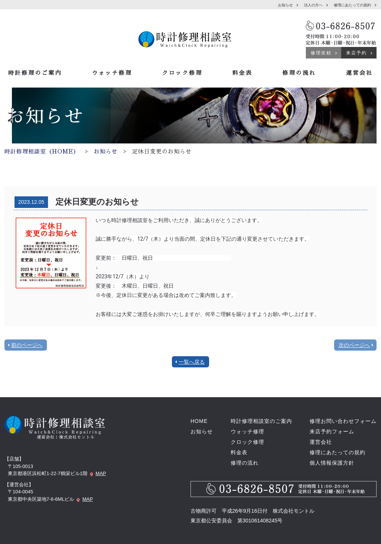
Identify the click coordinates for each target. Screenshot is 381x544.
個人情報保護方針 (332, 463)
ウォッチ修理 (112, 73)
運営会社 (359, 73)
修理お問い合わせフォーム (343, 421)
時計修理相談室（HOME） (41, 151)
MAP (101, 473)
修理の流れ (299, 73)
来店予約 (356, 53)
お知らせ (285, 5)
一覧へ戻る (192, 362)
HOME (199, 421)
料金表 (242, 73)
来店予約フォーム (332, 431)
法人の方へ (313, 5)
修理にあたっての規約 (352, 5)
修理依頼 (321, 53)
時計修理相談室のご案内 (261, 421)
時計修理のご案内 (35, 73)
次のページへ (354, 345)
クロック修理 (182, 73)
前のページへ (26, 345)
